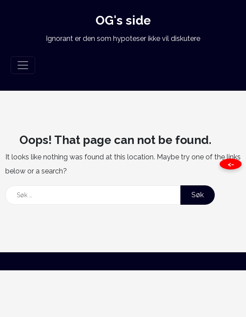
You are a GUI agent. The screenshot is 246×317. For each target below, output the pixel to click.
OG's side (123, 20)
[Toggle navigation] (23, 65)
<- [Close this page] (231, 164)
